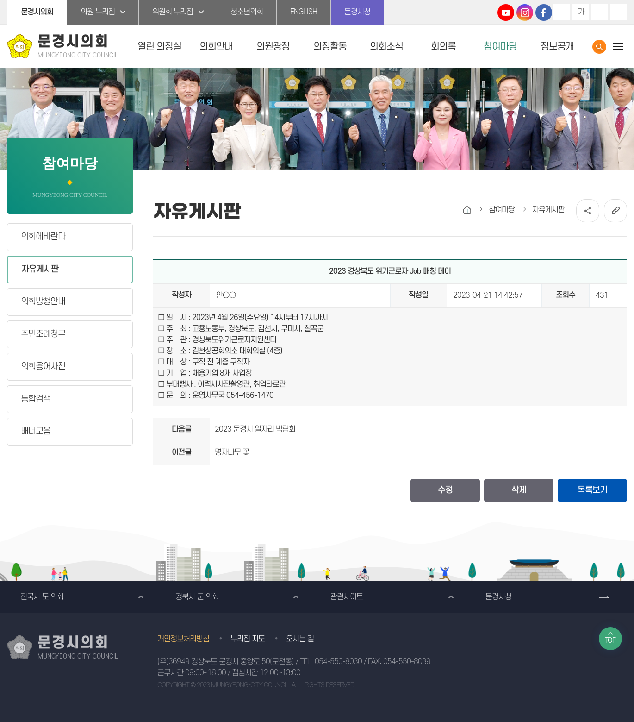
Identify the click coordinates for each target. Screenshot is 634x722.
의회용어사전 (43, 366)
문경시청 (357, 12)
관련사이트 (346, 597)
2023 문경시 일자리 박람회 (255, 429)
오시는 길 (300, 639)
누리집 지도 (247, 639)
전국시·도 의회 (41, 597)
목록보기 (592, 490)
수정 (445, 490)
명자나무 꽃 (232, 452)
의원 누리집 (98, 12)
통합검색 (599, 47)
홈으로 (467, 210)
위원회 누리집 (172, 12)
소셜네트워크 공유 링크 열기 (587, 210)
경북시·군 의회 (196, 597)
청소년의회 (246, 12)
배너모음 (35, 431)
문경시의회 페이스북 (543, 12)
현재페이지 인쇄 (618, 12)
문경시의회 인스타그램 (524, 12)
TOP (610, 640)
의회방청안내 (43, 302)
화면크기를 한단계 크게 (561, 12)
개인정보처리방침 (183, 639)
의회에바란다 (43, 237)
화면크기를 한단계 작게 (599, 12)
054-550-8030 (338, 662)
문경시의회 (37, 12)
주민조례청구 (43, 334)
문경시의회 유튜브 (505, 12)
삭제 (518, 490)
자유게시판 (39, 269)
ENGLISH (303, 12)
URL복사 (615, 210)
